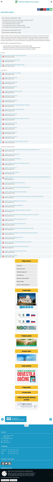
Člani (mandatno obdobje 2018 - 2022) (11, 30)
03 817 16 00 (5, 440)
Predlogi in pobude (26, 336)
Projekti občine (26, 290)
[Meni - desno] (51, 1)
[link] (38, 9)
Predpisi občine (26, 387)
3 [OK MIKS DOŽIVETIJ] (26, 307)
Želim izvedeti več (5, 480)
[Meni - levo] (1, 1)
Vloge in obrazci (26, 261)
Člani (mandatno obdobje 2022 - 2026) (11, 18)
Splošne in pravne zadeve (23, 278)
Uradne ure (4, 446)
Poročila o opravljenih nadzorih (8, 146)
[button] (2, 419)
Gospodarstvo (20, 275)
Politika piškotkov (15, 477)
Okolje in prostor (21, 268)
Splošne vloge (20, 281)
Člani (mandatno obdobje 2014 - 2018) (11, 32)
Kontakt (3, 432)
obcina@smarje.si (6, 442)
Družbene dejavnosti (22, 272)
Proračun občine (26, 392)
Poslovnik (3, 52)
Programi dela (4, 70)
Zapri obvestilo (13, 480)
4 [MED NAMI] (29, 307)
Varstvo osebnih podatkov (23, 284)
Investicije (19, 265)
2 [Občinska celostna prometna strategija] (23, 307)
